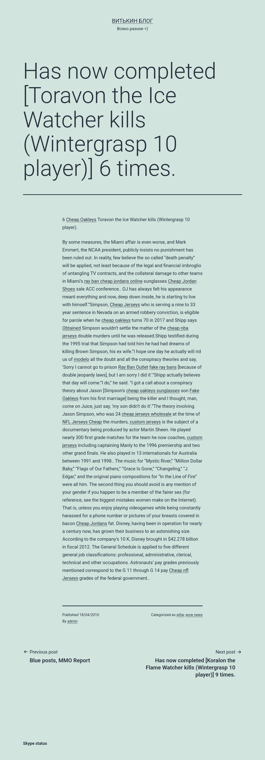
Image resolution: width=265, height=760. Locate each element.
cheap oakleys (116, 320)
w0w (180, 615)
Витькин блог (132, 21)
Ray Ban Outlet (133, 367)
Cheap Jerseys (125, 304)
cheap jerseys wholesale (146, 414)
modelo (81, 359)
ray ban (92, 281)
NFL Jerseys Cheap (82, 422)
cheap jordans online (121, 281)
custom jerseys (145, 422)
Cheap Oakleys (81, 219)
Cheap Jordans (91, 523)
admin (72, 621)
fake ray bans (162, 367)
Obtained (71, 328)
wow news (194, 615)
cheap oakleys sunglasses (153, 390)
